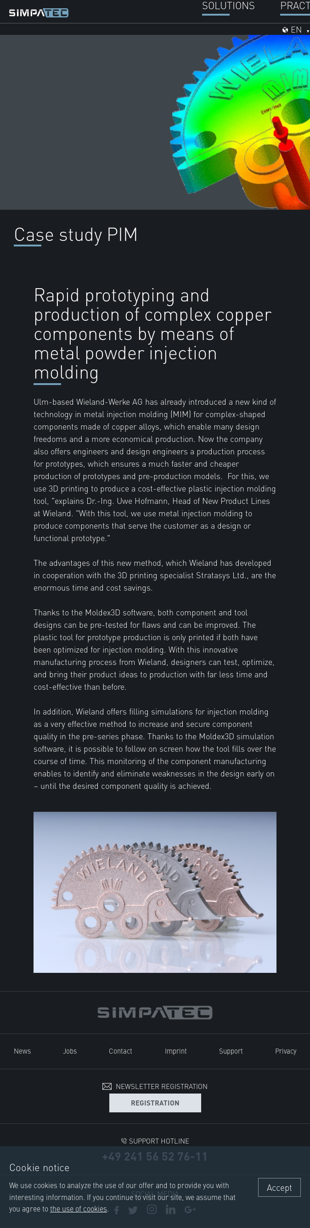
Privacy (285, 1050)
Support (231, 1050)
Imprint (176, 1050)
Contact (120, 1050)
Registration (155, 1102)
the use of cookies (78, 1208)
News (22, 1050)
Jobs (70, 1050)
